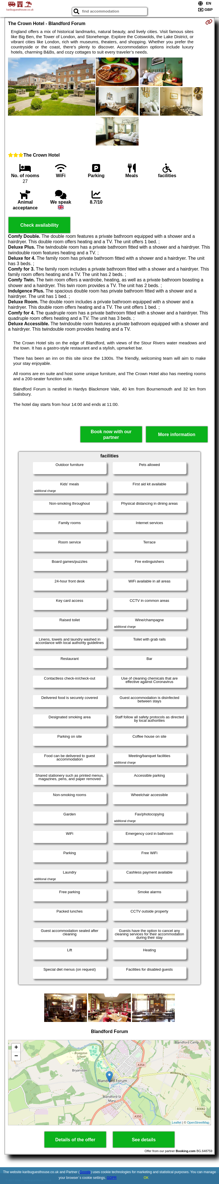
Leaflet (176, 1122)
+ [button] (16, 1048)
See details (144, 1139)
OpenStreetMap (198, 1122)
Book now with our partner (111, 434)
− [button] (16, 1056)
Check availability (39, 225)
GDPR (112, 1178)
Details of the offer (75, 1139)
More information (176, 434)
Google (85, 1172)
